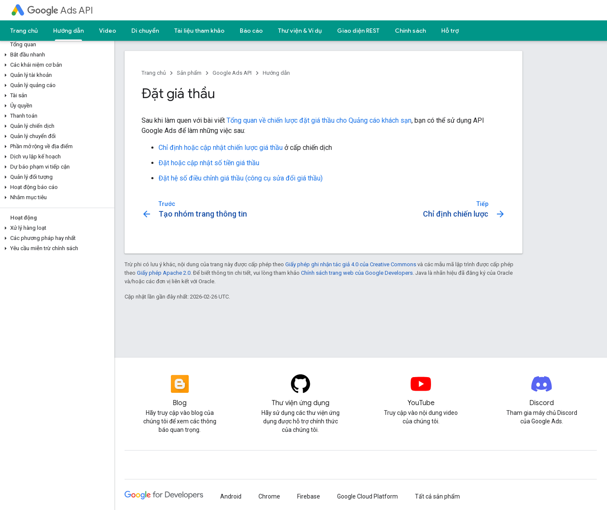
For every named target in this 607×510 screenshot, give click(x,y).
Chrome (269, 496)
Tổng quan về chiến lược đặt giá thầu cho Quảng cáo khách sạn (319, 120)
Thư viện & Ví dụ (300, 30)
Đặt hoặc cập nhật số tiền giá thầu (209, 163)
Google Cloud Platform (367, 496)
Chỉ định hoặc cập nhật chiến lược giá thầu (221, 148)
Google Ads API (232, 73)
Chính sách (410, 30)
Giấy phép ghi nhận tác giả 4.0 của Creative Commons (350, 264)
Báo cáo (251, 30)
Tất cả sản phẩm (437, 496)
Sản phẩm (189, 73)
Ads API (60, 10)
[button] (55, 55)
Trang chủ (24, 30)
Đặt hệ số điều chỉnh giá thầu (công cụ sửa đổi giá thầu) (241, 178)
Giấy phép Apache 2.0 (163, 273)
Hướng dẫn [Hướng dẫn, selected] (68, 30)
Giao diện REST (358, 30)
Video (107, 30)
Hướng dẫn (276, 73)
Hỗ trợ (450, 30)
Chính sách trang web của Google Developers (357, 273)
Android (230, 496)
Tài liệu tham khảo (199, 30)
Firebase (308, 496)
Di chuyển (145, 30)
